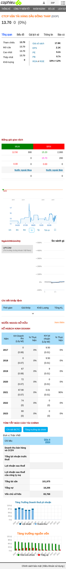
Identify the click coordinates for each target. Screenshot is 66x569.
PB (33, 57)
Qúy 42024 (47, 440)
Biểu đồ (20, 34)
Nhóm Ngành (39, 8)
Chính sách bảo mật (32, 566)
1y (32, 230)
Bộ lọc (51, 8)
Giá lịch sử (34, 34)
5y (38, 230)
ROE (42, 61)
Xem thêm (59, 322)
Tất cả (47, 230)
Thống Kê (6, 8)
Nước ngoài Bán (54, 170)
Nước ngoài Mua (23, 170)
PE (33, 52)
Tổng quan (7, 34)
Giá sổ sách (38, 43)
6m (24, 230)
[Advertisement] (33, 100)
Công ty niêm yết (22, 8)
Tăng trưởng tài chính (35, 429)
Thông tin (48, 34)
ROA (34, 61)
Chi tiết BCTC (13, 429)
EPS (34, 48)
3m (17, 230)
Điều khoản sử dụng (53, 566)
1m (10, 230)
